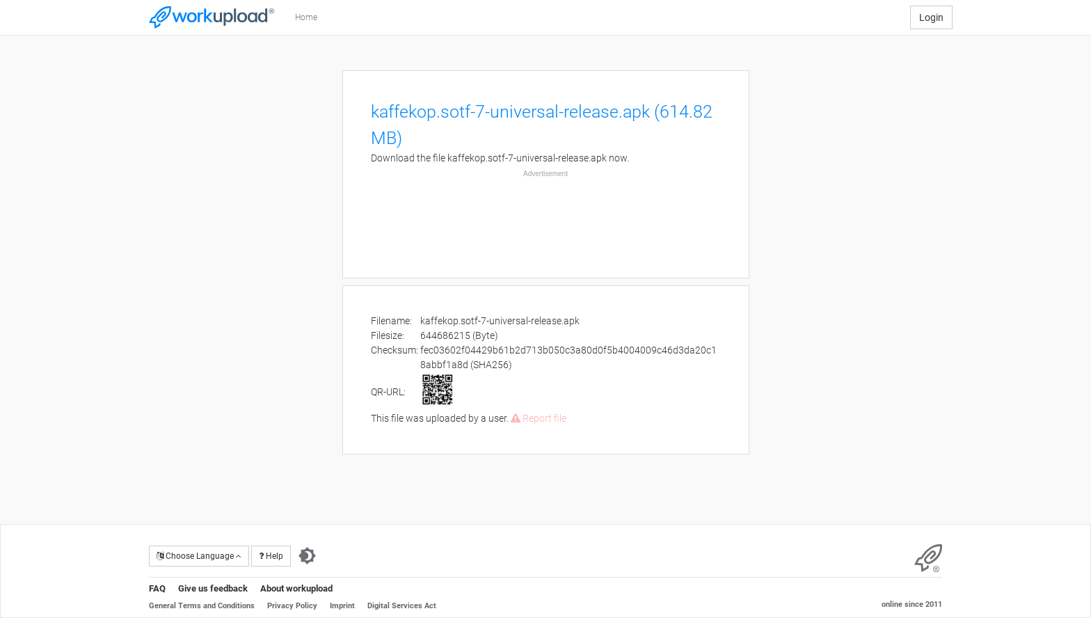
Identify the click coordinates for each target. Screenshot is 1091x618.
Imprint (342, 605)
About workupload (296, 588)
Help (271, 556)
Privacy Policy (292, 605)
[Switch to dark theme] (307, 556)
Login (931, 17)
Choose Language (199, 556)
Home (306, 17)
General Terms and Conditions (202, 605)
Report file (538, 418)
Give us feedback (213, 588)
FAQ (157, 588)
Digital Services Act (401, 605)
